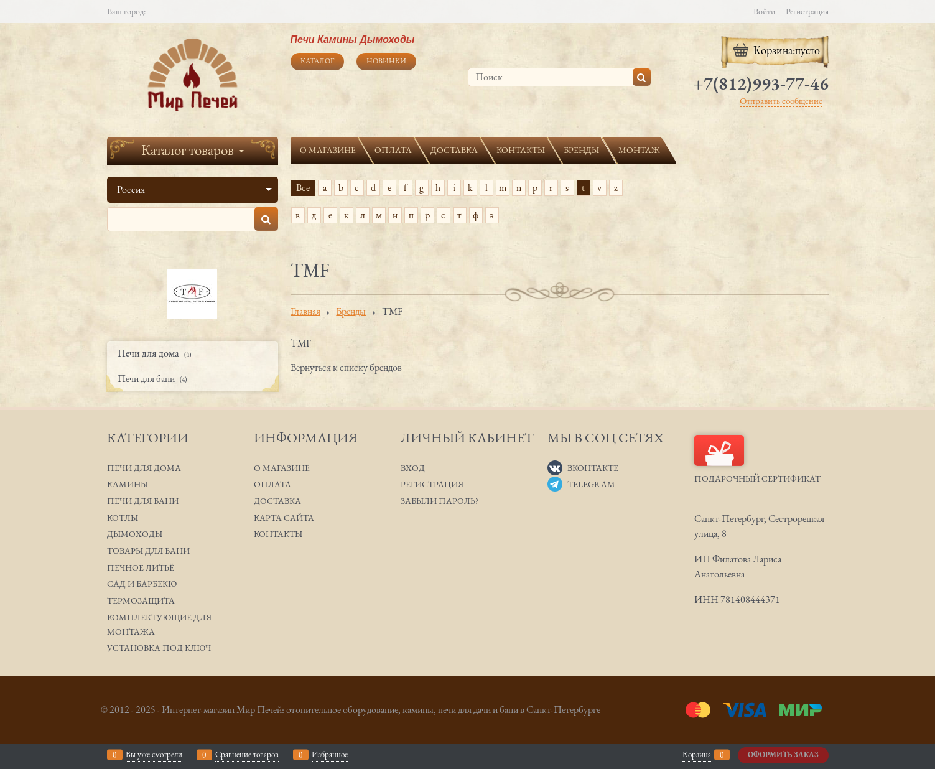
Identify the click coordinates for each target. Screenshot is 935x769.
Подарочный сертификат (757, 459)
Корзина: (775, 50)
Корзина (696, 754)
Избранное (330, 754)
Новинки (386, 61)
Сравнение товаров (247, 754)
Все (303, 187)
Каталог (317, 61)
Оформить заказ (783, 755)
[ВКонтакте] (554, 467)
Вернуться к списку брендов (346, 367)
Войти (764, 11)
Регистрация (807, 11)
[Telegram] (554, 484)
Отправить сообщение (781, 100)
